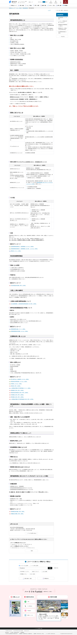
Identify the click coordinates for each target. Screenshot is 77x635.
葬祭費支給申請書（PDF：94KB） (18, 511)
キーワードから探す (24, 565)
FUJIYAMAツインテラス (24, 571)
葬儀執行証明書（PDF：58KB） (17, 513)
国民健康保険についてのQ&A (62, 18)
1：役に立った (14, 544)
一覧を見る (63, 36)
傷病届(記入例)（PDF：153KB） (17, 390)
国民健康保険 (25, 8)
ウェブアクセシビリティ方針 (18, 630)
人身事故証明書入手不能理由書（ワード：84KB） (21, 388)
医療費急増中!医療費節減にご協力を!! (62, 25)
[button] (50, 2)
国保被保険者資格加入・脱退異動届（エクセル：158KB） (22, 246)
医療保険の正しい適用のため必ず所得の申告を (62, 29)
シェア (49, 10)
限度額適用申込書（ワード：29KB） (18, 329)
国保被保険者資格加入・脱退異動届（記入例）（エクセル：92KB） (24, 248)
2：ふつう (20, 544)
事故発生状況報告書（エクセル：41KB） (19, 381)
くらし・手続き (19, 8)
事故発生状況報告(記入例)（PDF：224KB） (19, 392)
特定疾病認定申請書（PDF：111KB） (18, 285)
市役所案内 (22, 632)
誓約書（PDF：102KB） (16, 385)
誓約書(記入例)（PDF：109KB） (17, 397)
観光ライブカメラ (35, 571)
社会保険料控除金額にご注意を (62, 32)
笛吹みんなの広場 (42, 614)
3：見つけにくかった (30, 547)
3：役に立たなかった (28, 544)
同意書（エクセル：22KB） (16, 383)
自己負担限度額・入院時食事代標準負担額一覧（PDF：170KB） (24, 303)
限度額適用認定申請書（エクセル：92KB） (19, 331)
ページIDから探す (34, 565)
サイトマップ (27, 630)
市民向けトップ (12, 8)
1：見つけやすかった (15, 547)
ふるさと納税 (44, 571)
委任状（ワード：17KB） (16, 250)
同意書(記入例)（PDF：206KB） (17, 394)
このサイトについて (9, 630)
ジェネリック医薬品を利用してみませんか (62, 22)
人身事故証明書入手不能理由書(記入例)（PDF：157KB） (22, 399)
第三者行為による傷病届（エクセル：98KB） (20, 379)
